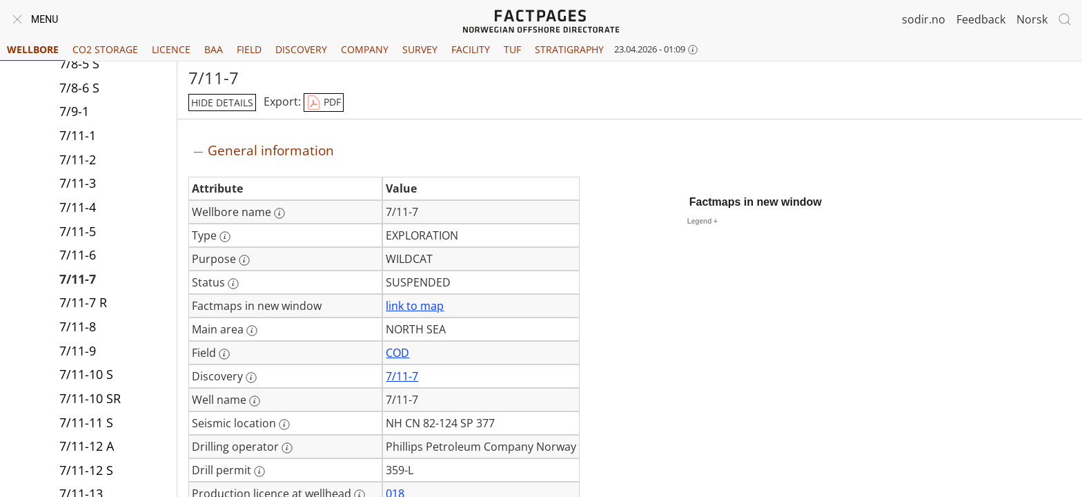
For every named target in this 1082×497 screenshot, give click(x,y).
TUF (512, 49)
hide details (222, 102)
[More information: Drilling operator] (287, 448)
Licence (171, 49)
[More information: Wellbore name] (279, 213)
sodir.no (923, 19)
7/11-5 (77, 231)
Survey (419, 49)
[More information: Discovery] (251, 377)
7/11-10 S (86, 374)
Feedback (980, 19)
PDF (323, 102)
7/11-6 (77, 254)
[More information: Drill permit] (259, 471)
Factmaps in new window (755, 202)
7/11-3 (77, 183)
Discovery (301, 49)
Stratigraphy (569, 49)
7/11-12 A (86, 446)
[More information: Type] (224, 236)
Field (249, 49)
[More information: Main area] (251, 330)
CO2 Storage (105, 49)
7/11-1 (77, 135)
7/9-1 (74, 111)
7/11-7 (77, 279)
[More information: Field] (224, 354)
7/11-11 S (86, 422)
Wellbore (33, 49)
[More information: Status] (233, 283)
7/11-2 (77, 159)
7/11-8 (77, 326)
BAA (213, 49)
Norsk (1031, 19)
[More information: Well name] (254, 401)
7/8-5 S (79, 63)
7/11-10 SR (90, 398)
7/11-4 (77, 207)
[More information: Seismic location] (284, 424)
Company (364, 49)
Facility (470, 49)
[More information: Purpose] (244, 260)
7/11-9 (77, 350)
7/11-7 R (83, 302)
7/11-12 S (86, 470)
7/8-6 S (79, 87)
